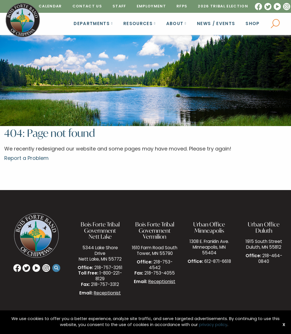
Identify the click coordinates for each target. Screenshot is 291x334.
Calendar (50, 6)
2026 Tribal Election (223, 6)
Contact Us (87, 6)
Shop (252, 24)
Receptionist (107, 293)
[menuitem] (50, 6)
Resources (138, 24)
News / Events (216, 24)
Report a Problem (26, 158)
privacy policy (213, 325)
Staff (119, 6)
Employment (151, 6)
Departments (92, 24)
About (175, 24)
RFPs (181, 6)
